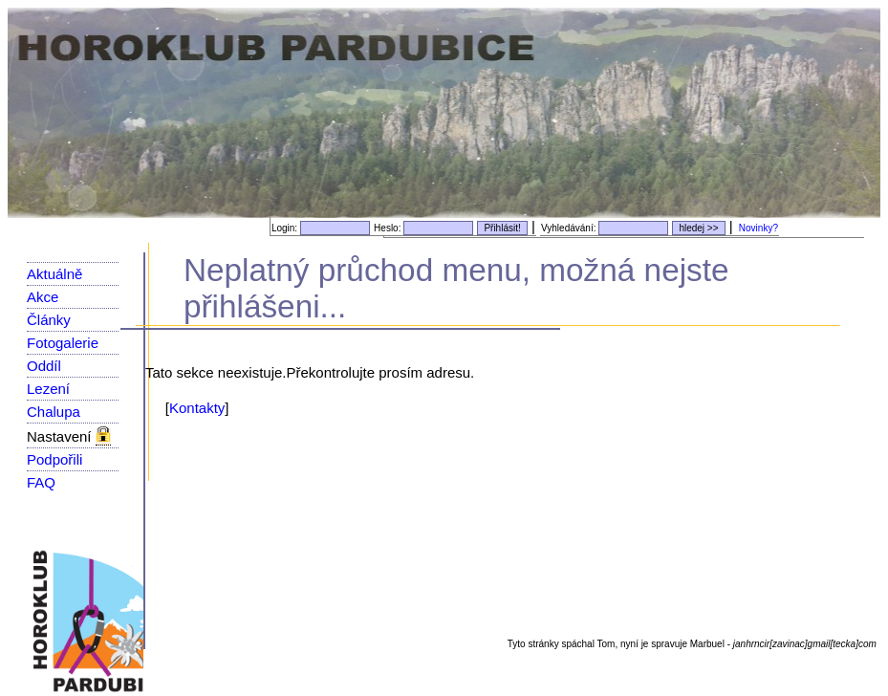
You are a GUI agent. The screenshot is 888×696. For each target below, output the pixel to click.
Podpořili (54, 459)
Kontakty (197, 408)
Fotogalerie (62, 343)
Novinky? (758, 228)
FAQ (41, 482)
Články (49, 320)
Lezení (48, 389)
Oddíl (44, 366)
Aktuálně (54, 274)
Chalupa (53, 411)
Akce (42, 297)
